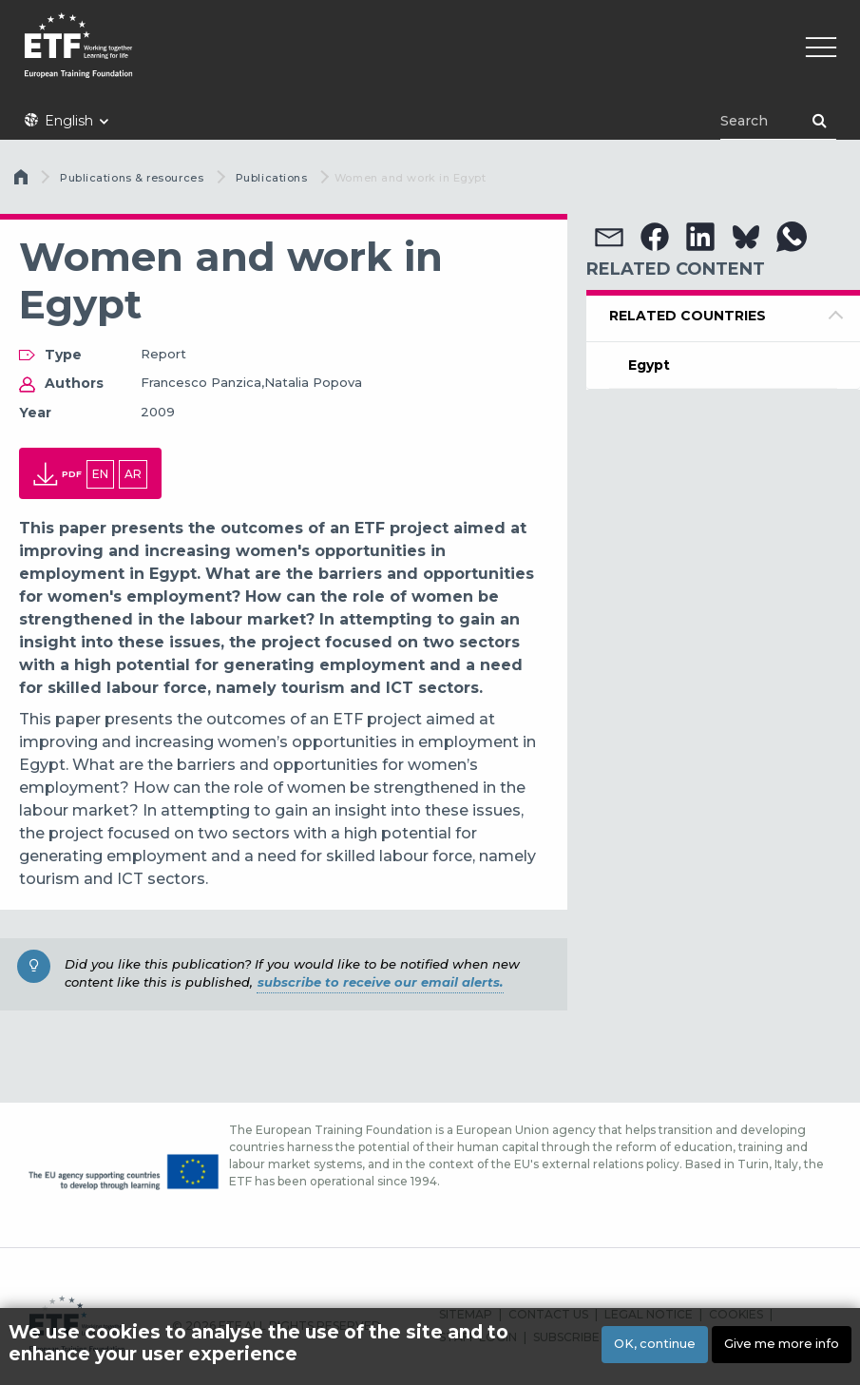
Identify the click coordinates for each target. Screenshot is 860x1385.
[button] (609, 237)
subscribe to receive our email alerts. (380, 982)
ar (133, 474)
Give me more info (781, 1344)
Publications (272, 177)
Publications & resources (131, 177)
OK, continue (655, 1344)
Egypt (649, 365)
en (100, 474)
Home (23, 181)
